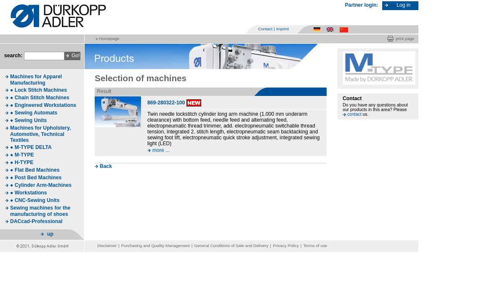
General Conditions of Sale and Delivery (231, 245)
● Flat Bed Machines (34, 170)
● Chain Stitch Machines (39, 98)
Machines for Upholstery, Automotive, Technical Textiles (40, 134)
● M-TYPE (22, 155)
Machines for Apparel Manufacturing (36, 80)
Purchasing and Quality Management (155, 245)
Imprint (282, 29)
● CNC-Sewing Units (34, 200)
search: (13, 55)
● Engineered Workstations (43, 105)
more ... (161, 150)
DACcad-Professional (36, 221)
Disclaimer (107, 245)
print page (405, 38)
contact (354, 114)
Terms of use (315, 245)
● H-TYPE (21, 162)
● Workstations (28, 193)
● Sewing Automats (33, 113)
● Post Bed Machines (35, 178)
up (50, 234)
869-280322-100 (166, 103)
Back (106, 166)
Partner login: (361, 5)
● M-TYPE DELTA (31, 147)
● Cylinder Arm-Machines (41, 185)
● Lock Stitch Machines (38, 90)
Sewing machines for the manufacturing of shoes (40, 211)
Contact (265, 29)
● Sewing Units (28, 120)
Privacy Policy (286, 245)
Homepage (109, 38)
